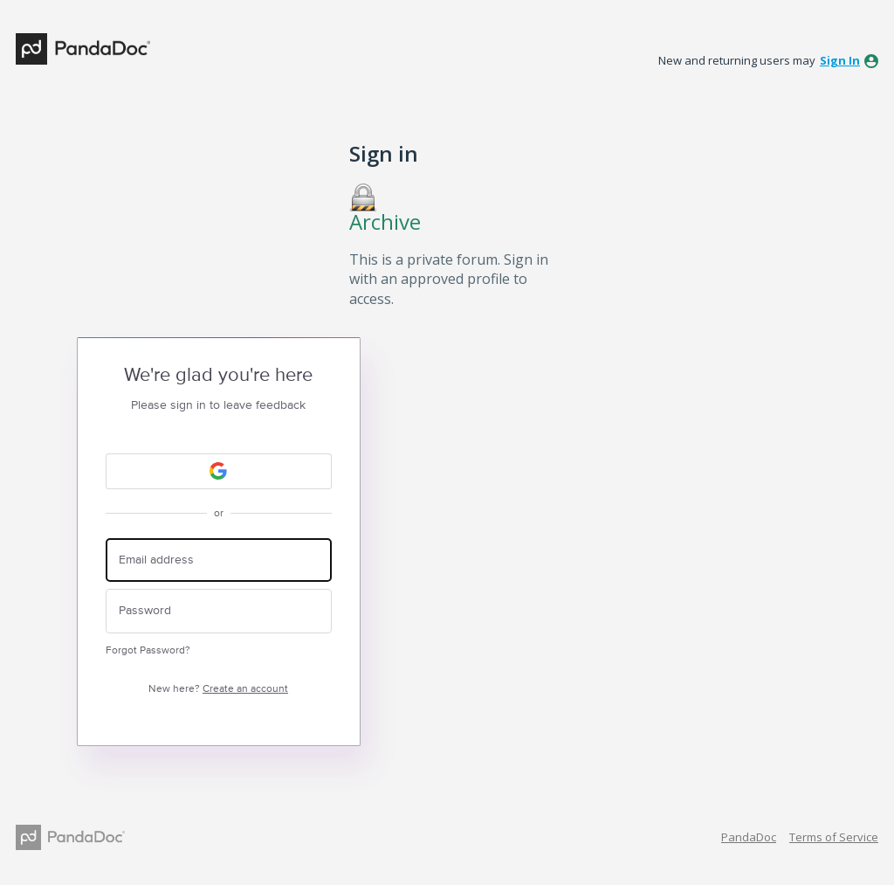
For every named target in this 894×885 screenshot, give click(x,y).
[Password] (219, 611)
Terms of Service (833, 837)
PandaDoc (748, 837)
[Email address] (219, 560)
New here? (218, 688)
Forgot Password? (148, 650)
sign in (840, 60)
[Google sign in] (219, 471)
